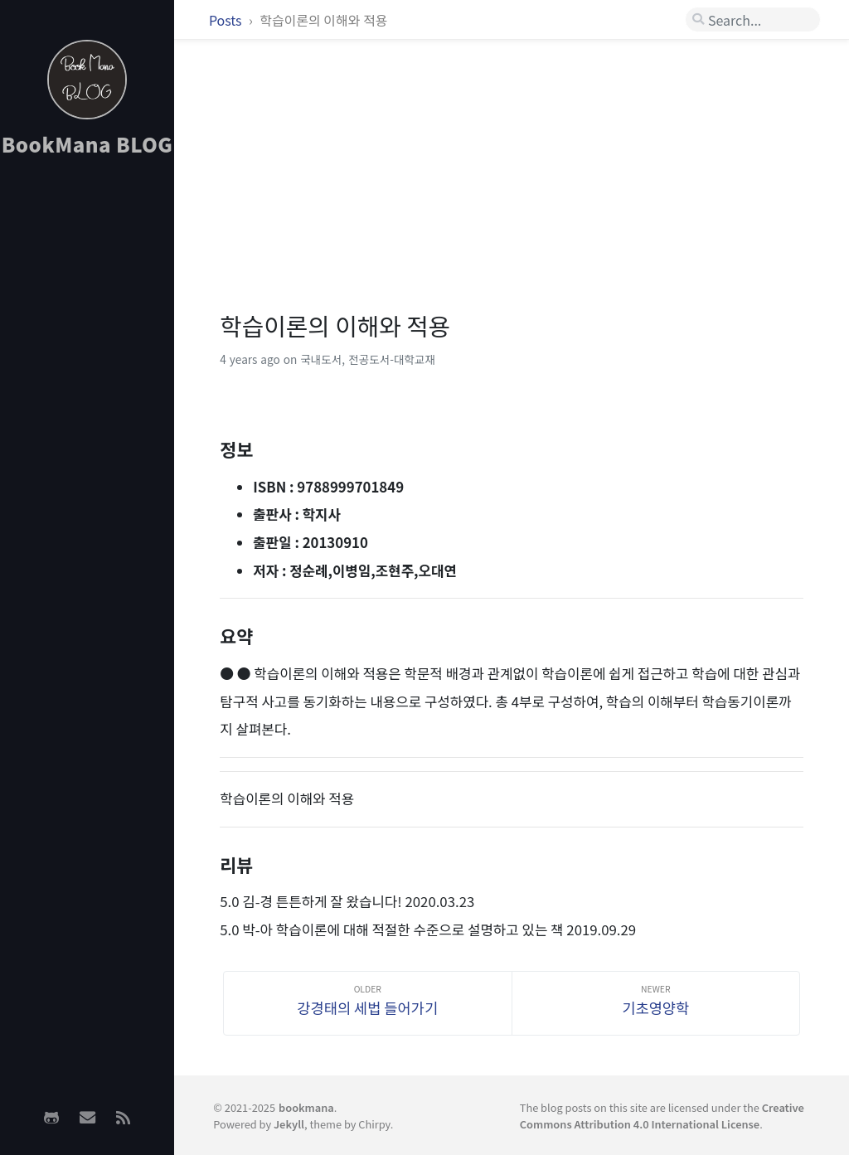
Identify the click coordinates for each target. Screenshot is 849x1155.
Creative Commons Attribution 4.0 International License (662, 1115)
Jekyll (289, 1124)
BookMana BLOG (87, 143)
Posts (227, 20)
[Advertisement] (87, 432)
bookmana (306, 1107)
